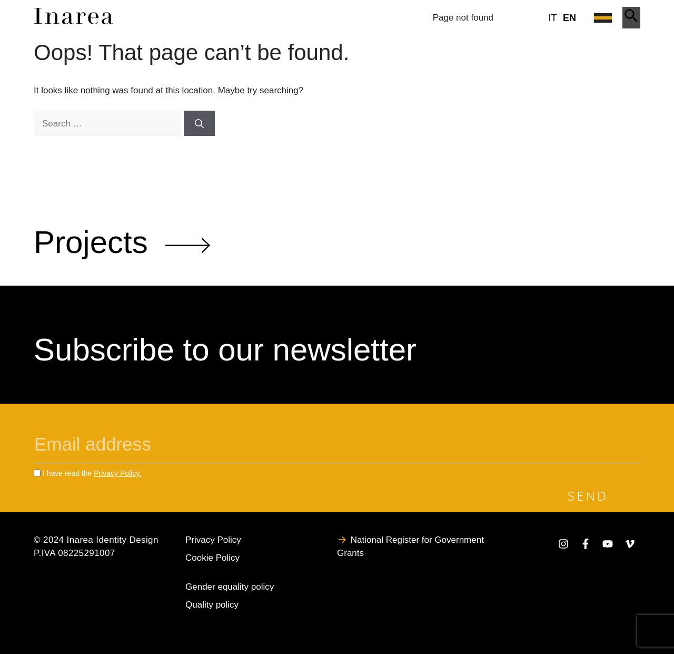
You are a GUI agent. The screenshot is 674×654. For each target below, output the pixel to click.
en (569, 18)
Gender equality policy (229, 587)
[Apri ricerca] (631, 17)
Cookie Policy (212, 558)
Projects (122, 242)
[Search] (199, 123)
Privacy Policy (213, 540)
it (553, 18)
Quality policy (212, 605)
